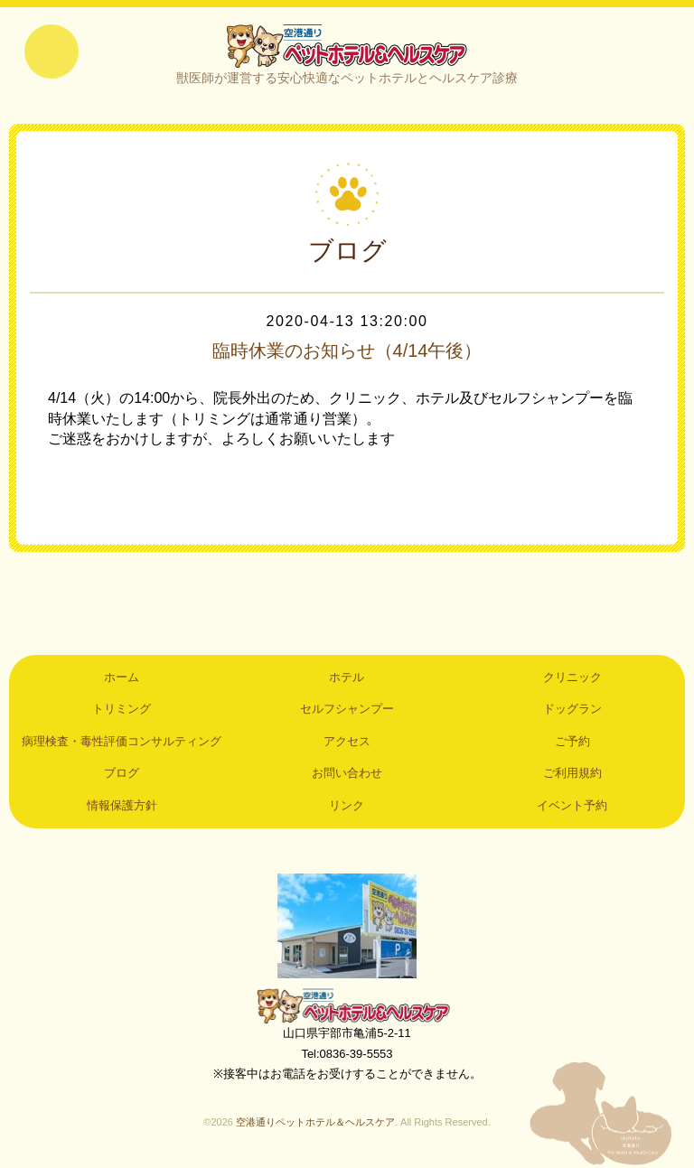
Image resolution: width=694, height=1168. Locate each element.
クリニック (572, 677)
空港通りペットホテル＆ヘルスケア (347, 1005)
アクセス (347, 741)
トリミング (121, 708)
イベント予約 (572, 805)
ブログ (121, 773)
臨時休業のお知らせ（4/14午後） (347, 350)
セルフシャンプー (347, 708)
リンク (346, 805)
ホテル (346, 677)
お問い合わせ (347, 773)
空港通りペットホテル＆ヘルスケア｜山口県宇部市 (347, 45)
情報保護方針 (122, 805)
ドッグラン (572, 708)
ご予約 (572, 741)
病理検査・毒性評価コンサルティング (121, 741)
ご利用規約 (572, 773)
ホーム (121, 677)
